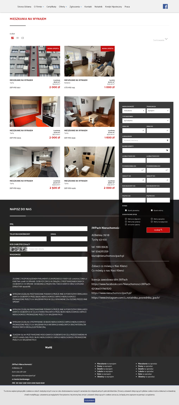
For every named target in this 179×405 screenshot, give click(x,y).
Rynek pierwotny (132, 210)
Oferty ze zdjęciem (133, 219)
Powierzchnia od (129, 166)
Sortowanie (160, 39)
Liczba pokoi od (128, 156)
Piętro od (126, 196)
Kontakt (88, 7)
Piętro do (151, 196)
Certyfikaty (51, 7)
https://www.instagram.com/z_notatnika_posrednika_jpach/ (126, 297)
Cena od (125, 126)
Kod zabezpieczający (20, 244)
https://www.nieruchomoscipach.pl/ (112, 293)
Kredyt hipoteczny (113, 7)
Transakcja (151, 107)
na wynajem (106, 363)
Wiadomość (15, 255)
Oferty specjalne (158, 219)
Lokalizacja (127, 136)
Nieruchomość (128, 107)
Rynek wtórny (157, 210)
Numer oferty (128, 146)
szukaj (158, 230)
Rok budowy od (128, 186)
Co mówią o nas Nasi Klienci (108, 270)
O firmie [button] (39, 7)
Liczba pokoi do (153, 156)
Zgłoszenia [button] (76, 7)
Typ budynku (127, 117)
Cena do (150, 126)
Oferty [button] (63, 7)
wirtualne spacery (132, 224)
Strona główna (24, 7)
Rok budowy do (153, 186)
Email (53, 234)
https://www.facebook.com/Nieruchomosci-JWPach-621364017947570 (121, 286)
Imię (11, 224)
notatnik (98, 7)
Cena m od (126, 176)
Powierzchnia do (153, 166)
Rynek (124, 206)
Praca (127, 7)
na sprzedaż (147, 363)
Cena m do (151, 176)
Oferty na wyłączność (159, 222)
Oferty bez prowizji (132, 222)
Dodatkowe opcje (129, 215)
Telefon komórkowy (20, 234)
